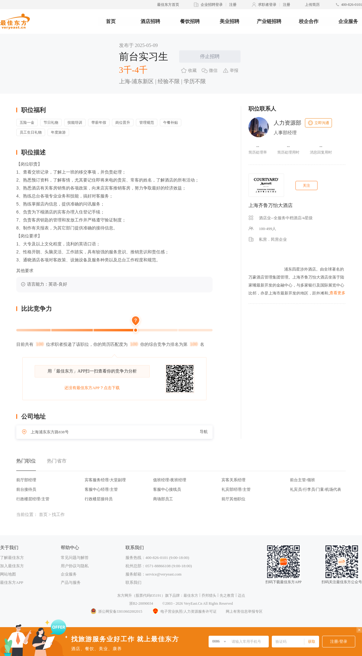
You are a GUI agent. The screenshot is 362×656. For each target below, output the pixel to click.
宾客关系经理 (233, 480)
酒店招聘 (150, 21)
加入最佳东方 (12, 566)
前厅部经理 (26, 480)
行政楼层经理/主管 (32, 499)
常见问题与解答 (75, 557)
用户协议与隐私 (75, 566)
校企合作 (308, 21)
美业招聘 (229, 21)
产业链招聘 (269, 21)
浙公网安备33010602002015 (116, 611)
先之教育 (227, 595)
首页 (111, 21)
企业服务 (348, 21)
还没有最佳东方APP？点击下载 (92, 387)
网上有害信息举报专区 (244, 611)
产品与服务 (71, 582)
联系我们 (133, 582)
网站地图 (8, 574)
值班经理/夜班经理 (169, 480)
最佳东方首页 (168, 4)
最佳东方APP (11, 582)
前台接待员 (26, 489)
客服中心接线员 (167, 489)
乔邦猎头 (209, 595)
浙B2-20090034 (141, 603)
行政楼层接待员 (99, 499)
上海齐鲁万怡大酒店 (270, 205)
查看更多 (337, 293)
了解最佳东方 (12, 557)
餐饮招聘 (190, 21)
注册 (233, 4)
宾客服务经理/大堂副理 (105, 480)
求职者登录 (267, 4)
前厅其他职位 (233, 499)
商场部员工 (163, 499)
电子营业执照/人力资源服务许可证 (184, 611)
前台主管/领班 (302, 480)
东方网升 (124, 595)
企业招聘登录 (212, 4)
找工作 (58, 514)
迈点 (241, 595)
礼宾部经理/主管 (236, 489)
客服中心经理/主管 (101, 489)
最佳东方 (190, 595)
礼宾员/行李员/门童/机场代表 (315, 489)
